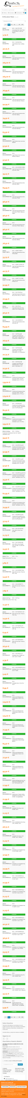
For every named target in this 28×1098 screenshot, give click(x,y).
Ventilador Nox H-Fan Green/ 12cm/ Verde (12, 669)
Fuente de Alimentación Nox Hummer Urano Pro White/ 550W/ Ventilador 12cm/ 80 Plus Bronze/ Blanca (14, 476)
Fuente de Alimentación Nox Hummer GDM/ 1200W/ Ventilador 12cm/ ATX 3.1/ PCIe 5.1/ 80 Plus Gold (13, 392)
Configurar (5, 1086)
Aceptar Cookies (21, 1086)
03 (14, 24)
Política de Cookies (19, 1070)
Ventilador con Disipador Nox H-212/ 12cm (12, 877)
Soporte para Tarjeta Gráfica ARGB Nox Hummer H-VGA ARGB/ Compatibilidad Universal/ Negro (14, 795)
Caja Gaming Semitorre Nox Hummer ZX (12, 321)
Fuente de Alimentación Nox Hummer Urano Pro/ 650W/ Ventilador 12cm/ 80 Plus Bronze (14, 447)
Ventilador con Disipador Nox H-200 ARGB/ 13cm (14, 849)
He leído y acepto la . (13, 1060)
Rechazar (12, 1086)
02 (11, 24)
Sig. (22, 24)
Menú (4, 13)
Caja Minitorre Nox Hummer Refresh (11, 141)
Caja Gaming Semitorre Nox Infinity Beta (12, 252)
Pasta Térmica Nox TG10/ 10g (9, 599)
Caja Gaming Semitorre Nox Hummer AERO (13, 182)
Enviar (20, 1064)
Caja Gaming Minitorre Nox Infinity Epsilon (12, 266)
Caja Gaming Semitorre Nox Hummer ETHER (13, 196)
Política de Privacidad (6, 1057)
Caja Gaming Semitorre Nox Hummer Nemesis (13, 127)
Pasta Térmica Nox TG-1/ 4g (9, 558)
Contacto (18, 13)
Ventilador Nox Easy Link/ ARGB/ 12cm (12, 808)
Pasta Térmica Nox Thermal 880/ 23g (11, 572)
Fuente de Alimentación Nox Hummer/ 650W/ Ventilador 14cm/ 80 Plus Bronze (13, 406)
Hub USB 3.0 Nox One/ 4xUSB (10, 530)
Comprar (14, 39)
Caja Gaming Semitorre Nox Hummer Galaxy (13, 113)
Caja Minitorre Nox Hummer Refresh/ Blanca (13, 155)
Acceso (11, 13)
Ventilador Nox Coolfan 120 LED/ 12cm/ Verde (13, 655)
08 (19, 24)
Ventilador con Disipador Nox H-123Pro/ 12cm (13, 905)
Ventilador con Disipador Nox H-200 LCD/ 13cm (13, 863)
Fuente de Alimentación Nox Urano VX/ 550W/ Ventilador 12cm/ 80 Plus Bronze (13, 517)
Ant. (6, 24)
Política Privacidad (7, 1070)
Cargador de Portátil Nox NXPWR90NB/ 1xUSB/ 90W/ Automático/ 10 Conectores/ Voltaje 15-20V (14, 364)
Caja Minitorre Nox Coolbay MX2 (10, 43)
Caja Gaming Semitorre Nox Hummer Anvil (12, 57)
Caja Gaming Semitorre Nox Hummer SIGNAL (13, 238)
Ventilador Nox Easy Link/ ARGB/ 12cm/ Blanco (13, 836)
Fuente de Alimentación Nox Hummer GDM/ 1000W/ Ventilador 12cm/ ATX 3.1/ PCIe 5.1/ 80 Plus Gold (14, 379)
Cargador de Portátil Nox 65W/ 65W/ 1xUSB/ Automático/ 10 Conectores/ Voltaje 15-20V (13, 350)
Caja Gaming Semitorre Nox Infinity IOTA (12, 280)
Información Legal (19, 1068)
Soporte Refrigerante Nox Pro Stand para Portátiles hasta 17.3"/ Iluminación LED (14, 781)
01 (9, 24)
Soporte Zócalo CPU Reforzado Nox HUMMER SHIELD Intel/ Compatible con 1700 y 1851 (13, 1003)
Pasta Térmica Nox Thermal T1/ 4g (10, 585)
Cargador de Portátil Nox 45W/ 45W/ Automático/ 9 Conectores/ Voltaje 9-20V (14, 336)
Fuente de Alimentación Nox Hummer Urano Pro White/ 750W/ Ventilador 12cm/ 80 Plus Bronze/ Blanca (14, 490)
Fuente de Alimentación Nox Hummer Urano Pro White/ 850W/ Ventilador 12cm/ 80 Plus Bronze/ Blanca (14, 504)
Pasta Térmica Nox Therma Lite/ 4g (11, 627)
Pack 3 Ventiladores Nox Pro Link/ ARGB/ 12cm (13, 974)
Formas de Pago (19, 1071)
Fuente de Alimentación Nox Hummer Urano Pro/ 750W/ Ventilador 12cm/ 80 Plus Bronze (14, 461)
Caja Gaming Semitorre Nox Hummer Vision (12, 169)
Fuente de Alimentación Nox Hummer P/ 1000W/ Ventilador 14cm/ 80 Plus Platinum (14, 419)
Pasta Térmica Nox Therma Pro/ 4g (11, 641)
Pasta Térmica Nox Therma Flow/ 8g (11, 613)
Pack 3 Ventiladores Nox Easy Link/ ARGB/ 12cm (14, 822)
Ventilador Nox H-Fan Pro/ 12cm (10, 683)
